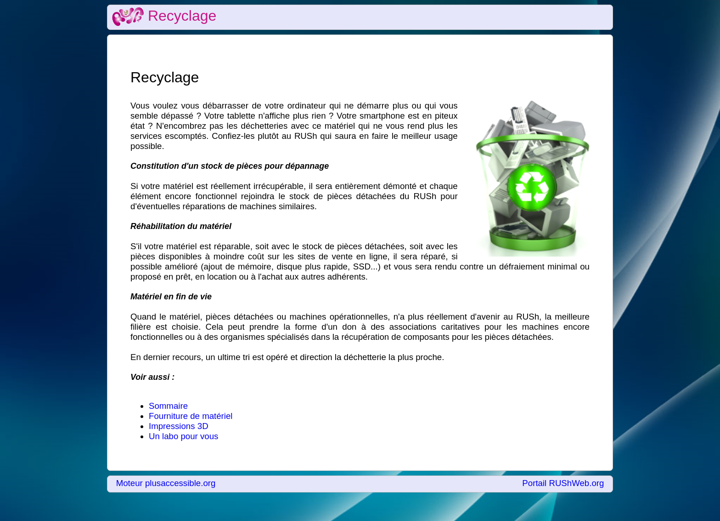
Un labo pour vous (183, 436)
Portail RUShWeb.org (563, 483)
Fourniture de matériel (191, 416)
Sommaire (168, 406)
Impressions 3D (178, 426)
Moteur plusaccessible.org (166, 483)
